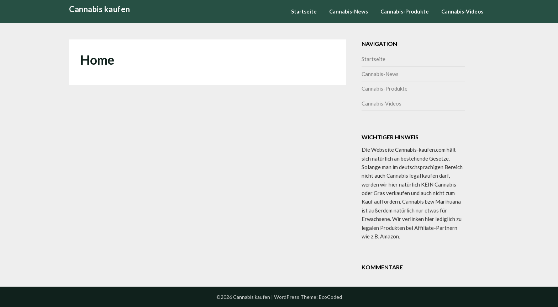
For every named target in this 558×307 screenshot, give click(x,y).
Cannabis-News (348, 11)
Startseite (304, 11)
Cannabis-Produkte (404, 11)
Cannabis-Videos (462, 11)
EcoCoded (330, 297)
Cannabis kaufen (99, 9)
